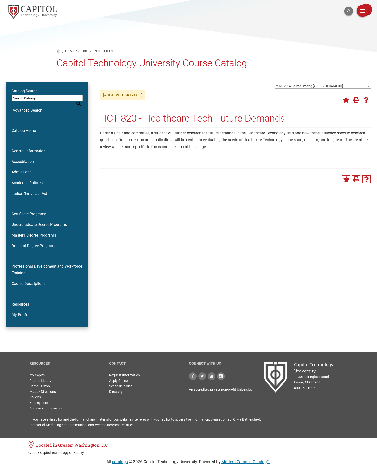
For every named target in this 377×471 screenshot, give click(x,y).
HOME (70, 51)
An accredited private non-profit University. (220, 384)
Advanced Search (26, 105)
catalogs (120, 456)
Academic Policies (27, 177)
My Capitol (37, 370)
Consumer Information (46, 403)
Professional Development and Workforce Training (47, 264)
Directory (116, 386)
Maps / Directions (43, 386)
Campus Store (40, 381)
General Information (28, 145)
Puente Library (40, 375)
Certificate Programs (29, 208)
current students (95, 51)
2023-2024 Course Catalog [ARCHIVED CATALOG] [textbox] (309, 86)
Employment (39, 397)
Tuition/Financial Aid (29, 188)
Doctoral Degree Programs (34, 240)
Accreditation (23, 156)
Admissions (21, 166)
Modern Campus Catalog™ (245, 456)
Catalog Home (24, 125)
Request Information (124, 370)
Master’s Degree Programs (34, 230)
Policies (35, 392)
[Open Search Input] (348, 11)
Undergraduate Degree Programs (39, 219)
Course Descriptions (28, 278)
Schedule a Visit (120, 381)
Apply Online (118, 375)
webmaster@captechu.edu (115, 419)
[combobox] (323, 86)
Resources (20, 299)
